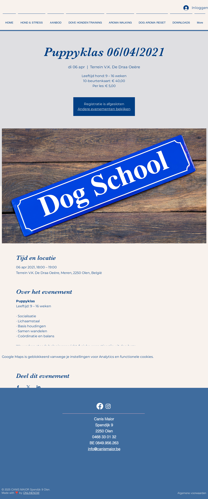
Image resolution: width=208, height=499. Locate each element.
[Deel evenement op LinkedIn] (39, 387)
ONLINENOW (31, 492)
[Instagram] (108, 406)
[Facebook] (99, 406)
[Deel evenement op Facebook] (18, 387)
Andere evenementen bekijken (104, 109)
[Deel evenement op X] (28, 387)
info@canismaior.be (104, 449)
